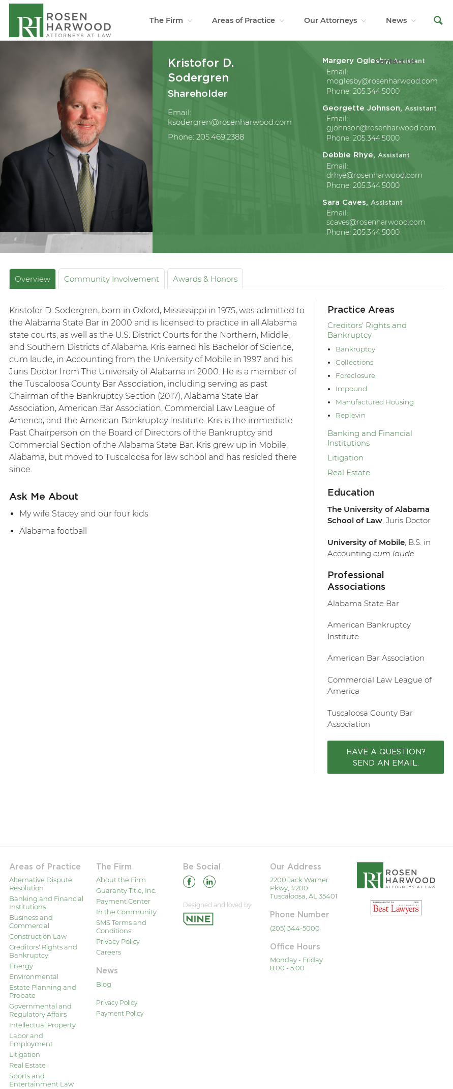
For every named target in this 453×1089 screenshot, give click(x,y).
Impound (351, 389)
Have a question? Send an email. (386, 757)
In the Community (126, 912)
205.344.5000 (376, 91)
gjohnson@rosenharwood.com (381, 127)
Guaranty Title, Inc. (126, 890)
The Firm (166, 20)
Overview (32, 279)
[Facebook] (189, 883)
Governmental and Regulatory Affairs (40, 1010)
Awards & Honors (205, 279)
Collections (354, 362)
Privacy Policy (118, 941)
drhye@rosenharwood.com (374, 175)
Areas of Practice (243, 20)
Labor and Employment (31, 1039)
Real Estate (348, 472)
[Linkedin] (209, 883)
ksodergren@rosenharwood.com (230, 122)
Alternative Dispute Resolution (40, 884)
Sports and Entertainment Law (41, 1080)
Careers (108, 952)
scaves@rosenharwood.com (376, 222)
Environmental (33, 976)
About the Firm (121, 880)
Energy (21, 966)
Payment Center (123, 901)
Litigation (345, 457)
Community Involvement (111, 279)
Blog (103, 984)
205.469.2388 (220, 137)
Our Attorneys (330, 20)
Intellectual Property (42, 1025)
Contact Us (395, 61)
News (396, 20)
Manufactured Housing (375, 402)
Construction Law (38, 936)
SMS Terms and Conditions (121, 926)
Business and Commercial (31, 921)
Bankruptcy (355, 349)
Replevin (351, 415)
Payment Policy (119, 1013)
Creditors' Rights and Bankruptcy (367, 330)
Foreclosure (355, 375)
